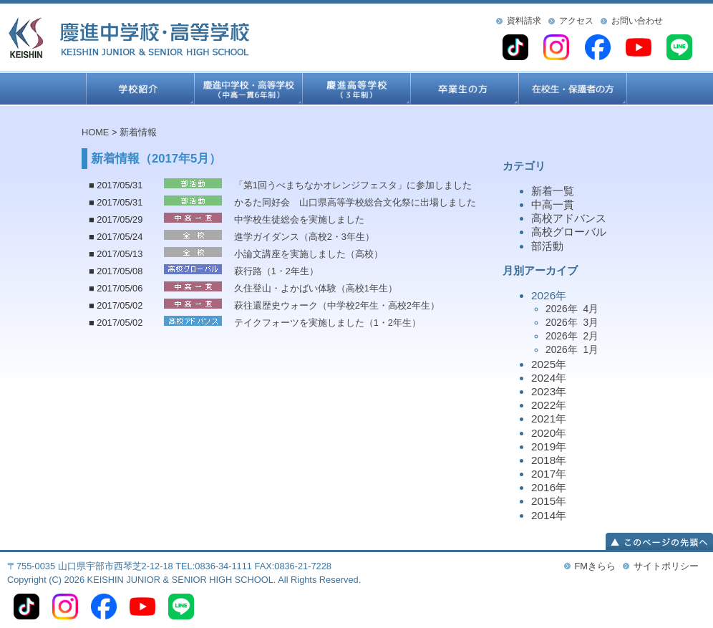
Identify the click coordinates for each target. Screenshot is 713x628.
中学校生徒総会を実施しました (299, 219)
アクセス (576, 20)
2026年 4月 (571, 308)
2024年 (548, 378)
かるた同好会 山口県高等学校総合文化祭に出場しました (355, 202)
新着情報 (138, 132)
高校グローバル (568, 232)
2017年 (548, 474)
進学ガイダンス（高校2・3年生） (304, 236)
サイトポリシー (666, 566)
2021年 (548, 418)
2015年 (548, 501)
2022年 (548, 405)
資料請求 (524, 20)
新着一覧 (552, 191)
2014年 (548, 515)
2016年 (548, 487)
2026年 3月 (571, 322)
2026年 (581, 323)
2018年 (548, 460)
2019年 (548, 446)
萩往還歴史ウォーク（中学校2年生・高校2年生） (337, 305)
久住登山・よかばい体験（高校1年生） (315, 288)
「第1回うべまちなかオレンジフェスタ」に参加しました (353, 185)
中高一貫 (552, 204)
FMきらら (595, 566)
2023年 (548, 391)
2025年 (548, 364)
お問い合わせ (637, 20)
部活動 (547, 246)
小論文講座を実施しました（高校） (308, 253)
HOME (95, 132)
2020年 (548, 433)
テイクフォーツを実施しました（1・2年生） (327, 322)
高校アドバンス (568, 218)
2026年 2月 (571, 336)
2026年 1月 (571, 349)
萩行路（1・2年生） (276, 271)
